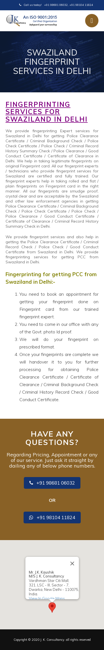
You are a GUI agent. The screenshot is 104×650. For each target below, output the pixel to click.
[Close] (72, 563)
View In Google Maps (47, 598)
